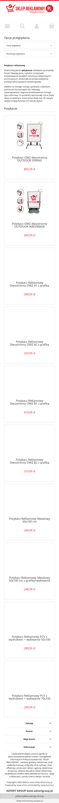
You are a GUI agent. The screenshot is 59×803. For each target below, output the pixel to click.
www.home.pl (47, 785)
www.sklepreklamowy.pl (41, 782)
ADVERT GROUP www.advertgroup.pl (29, 791)
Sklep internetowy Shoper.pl (29, 800)
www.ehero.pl (23, 785)
